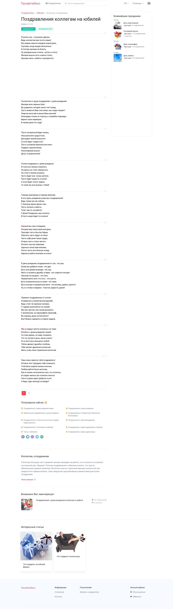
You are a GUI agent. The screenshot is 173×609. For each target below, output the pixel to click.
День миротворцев (131, 23)
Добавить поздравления (89, 592)
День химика (129, 56)
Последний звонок (131, 31)
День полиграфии (130, 44)
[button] (28, 479)
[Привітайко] (30, 3)
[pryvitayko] (28, 588)
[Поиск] (85, 3)
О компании (59, 592)
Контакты (58, 597)
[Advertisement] (64, 81)
